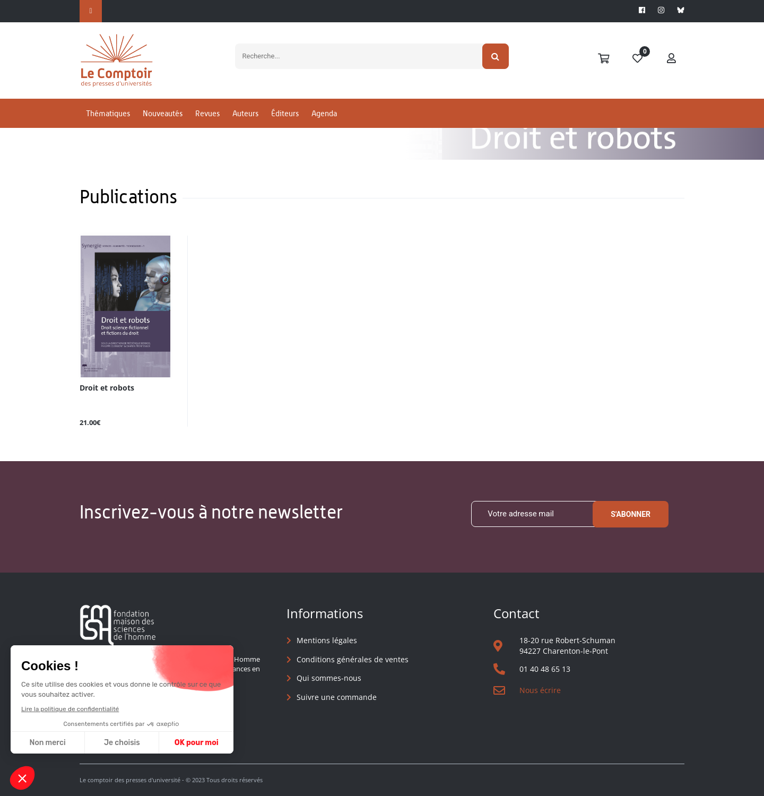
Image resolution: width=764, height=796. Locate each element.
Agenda (324, 113)
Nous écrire (540, 690)
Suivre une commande (337, 697)
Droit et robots (107, 388)
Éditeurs (285, 113)
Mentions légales (327, 640)
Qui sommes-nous (329, 678)
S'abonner (630, 514)
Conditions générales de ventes (353, 659)
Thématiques (108, 113)
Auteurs (245, 113)
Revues (207, 113)
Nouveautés (163, 113)
